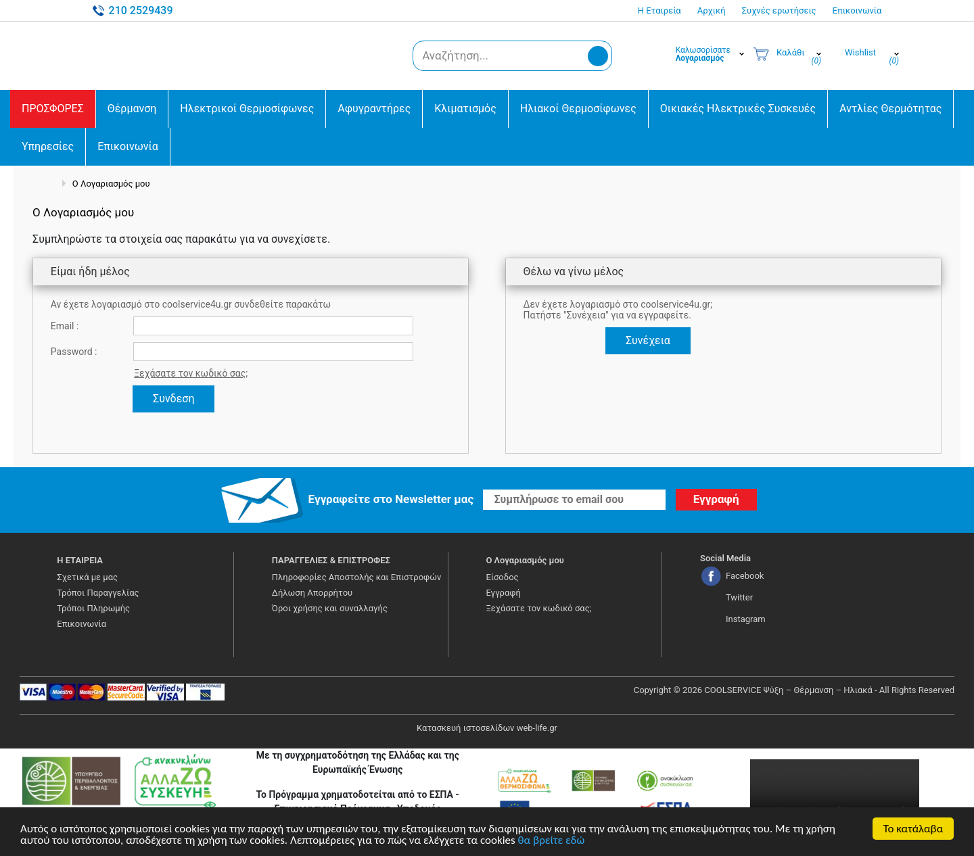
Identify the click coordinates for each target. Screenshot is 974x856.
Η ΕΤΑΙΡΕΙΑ (80, 560)
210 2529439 (141, 10)
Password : (74, 351)
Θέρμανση (132, 108)
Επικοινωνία (857, 10)
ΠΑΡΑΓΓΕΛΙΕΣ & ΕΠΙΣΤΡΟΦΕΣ (331, 560)
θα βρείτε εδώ (551, 840)
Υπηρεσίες (48, 146)
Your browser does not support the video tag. (834, 801)
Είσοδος (502, 577)
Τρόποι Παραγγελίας (98, 593)
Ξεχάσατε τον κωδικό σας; (191, 373)
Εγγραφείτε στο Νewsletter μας (391, 499)
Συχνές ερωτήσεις (779, 10)
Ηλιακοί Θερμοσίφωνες (578, 108)
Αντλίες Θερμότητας (890, 108)
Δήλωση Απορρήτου (312, 593)
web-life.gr (537, 728)
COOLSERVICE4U (190, 53)
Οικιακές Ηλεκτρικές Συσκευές (738, 108)
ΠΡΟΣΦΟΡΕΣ (53, 108)
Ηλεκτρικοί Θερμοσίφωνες (247, 108)
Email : (65, 325)
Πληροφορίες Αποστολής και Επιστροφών (356, 577)
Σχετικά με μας (87, 577)
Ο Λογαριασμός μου (525, 560)
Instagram (746, 619)
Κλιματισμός (465, 108)
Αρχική (711, 10)
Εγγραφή (503, 593)
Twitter (739, 597)
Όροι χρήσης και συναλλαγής (330, 608)
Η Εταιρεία (659, 10)
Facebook (745, 576)
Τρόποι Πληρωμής (93, 608)
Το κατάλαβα (913, 829)
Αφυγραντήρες (374, 108)
